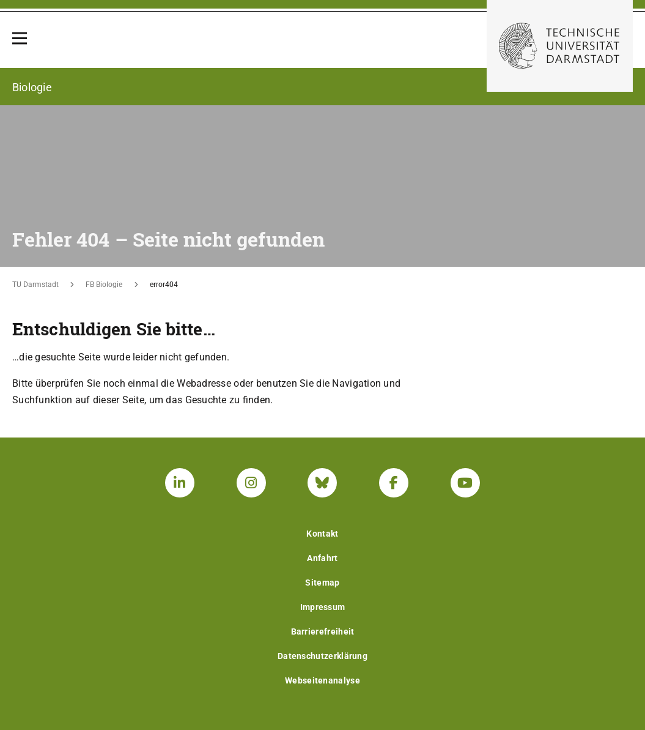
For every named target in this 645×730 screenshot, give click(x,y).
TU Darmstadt (35, 284)
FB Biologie (104, 284)
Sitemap (322, 582)
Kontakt (322, 533)
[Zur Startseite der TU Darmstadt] (560, 46)
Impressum (322, 607)
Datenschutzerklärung (322, 656)
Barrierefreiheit (323, 631)
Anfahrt (322, 558)
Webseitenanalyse (322, 680)
